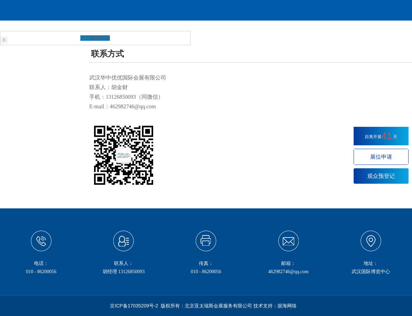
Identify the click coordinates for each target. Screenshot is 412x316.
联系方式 (100, 38)
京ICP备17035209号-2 (134, 305)
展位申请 (381, 157)
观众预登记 (381, 176)
